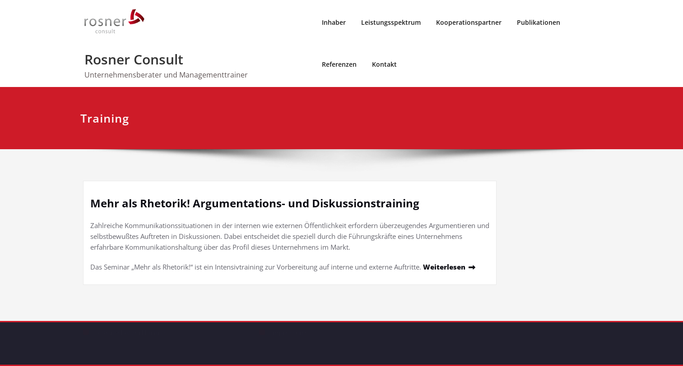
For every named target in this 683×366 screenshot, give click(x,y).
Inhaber (334, 22)
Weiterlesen (444, 266)
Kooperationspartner (469, 22)
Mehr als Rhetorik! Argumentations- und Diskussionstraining (254, 203)
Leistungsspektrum (391, 22)
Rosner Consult (133, 59)
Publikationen (538, 22)
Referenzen (339, 64)
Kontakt (384, 64)
